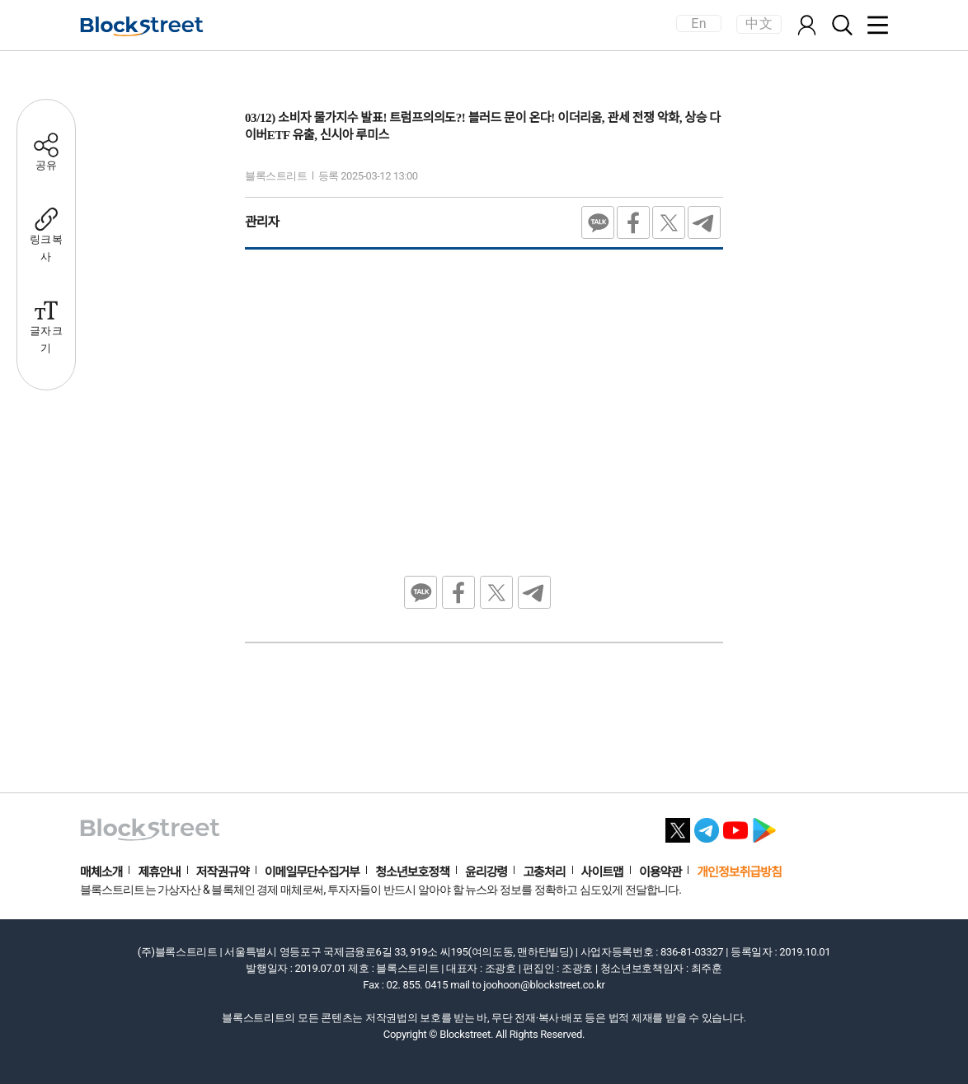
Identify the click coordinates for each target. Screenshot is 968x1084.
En (698, 23)
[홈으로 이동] (142, 26)
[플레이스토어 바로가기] (764, 826)
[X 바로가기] (677, 826)
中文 (759, 23)
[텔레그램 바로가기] (706, 826)
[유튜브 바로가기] (735, 826)
